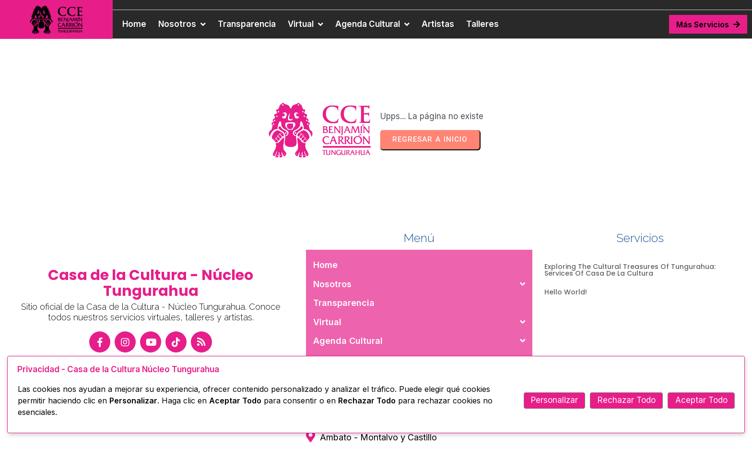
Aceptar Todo (701, 400)
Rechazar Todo (627, 400)
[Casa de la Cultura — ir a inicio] (56, 19)
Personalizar (554, 400)
